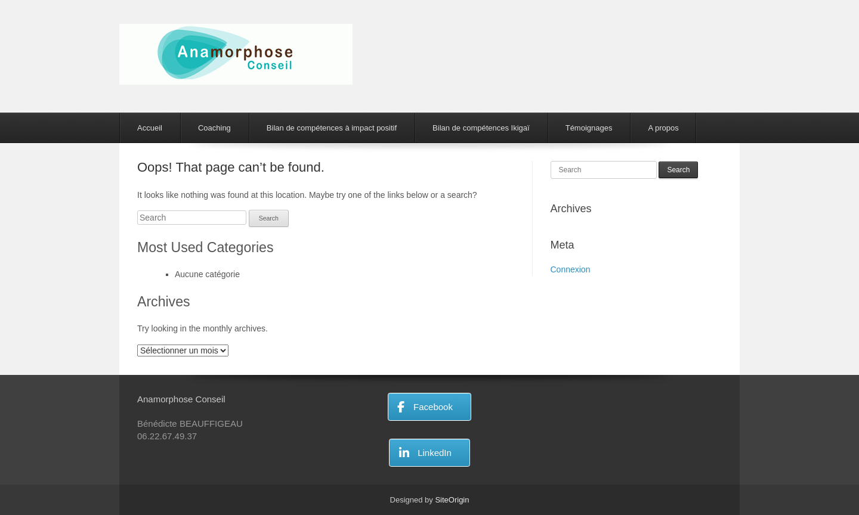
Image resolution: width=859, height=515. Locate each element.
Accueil (149, 127)
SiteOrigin (452, 499)
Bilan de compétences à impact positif (332, 127)
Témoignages (589, 127)
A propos (663, 127)
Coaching (214, 127)
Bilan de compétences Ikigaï (481, 127)
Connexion (571, 269)
